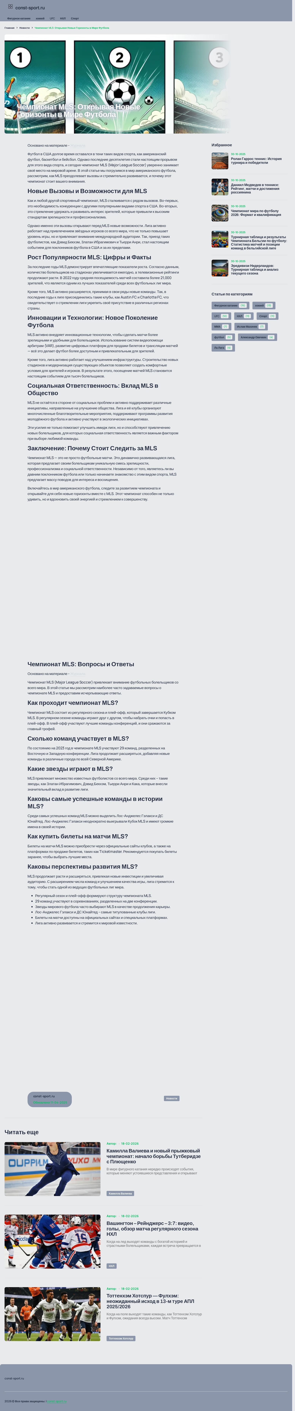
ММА (221, 326)
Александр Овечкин (257, 337)
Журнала (77, 145)
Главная (9, 27)
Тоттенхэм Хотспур (121, 1338)
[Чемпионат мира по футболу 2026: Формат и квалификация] (220, 213)
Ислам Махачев (251, 326)
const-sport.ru (56, 1401)
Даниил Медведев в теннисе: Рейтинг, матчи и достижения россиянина (255, 188)
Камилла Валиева (120, 1193)
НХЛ (63, 18)
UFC (52, 18)
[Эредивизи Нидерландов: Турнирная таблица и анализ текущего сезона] (220, 268)
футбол (223, 337)
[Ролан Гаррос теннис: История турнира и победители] (220, 161)
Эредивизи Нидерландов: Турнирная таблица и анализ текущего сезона (254, 269)
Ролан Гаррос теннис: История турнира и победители (256, 161)
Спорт (75, 18)
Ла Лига (223, 347)
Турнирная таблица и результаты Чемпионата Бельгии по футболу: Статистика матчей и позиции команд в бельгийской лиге (259, 242)
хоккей (40, 18)
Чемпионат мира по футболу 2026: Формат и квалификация (256, 213)
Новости (25, 27)
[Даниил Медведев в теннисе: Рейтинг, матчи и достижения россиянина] (220, 187)
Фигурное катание (18, 18)
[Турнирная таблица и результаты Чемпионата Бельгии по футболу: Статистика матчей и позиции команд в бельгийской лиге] (220, 239)
